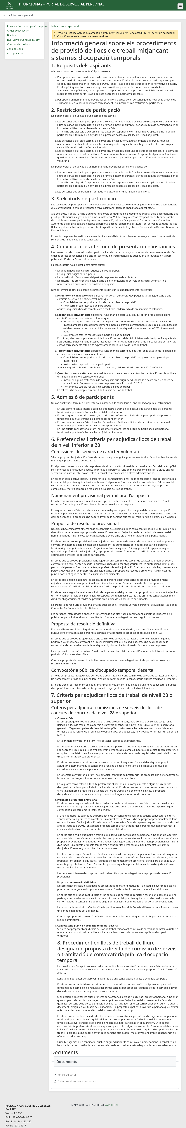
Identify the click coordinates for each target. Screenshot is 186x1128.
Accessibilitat (95, 1105)
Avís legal (111, 1105)
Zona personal (15, 49)
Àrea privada (14, 53)
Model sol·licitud (67, 1075)
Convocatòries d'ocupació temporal (27, 26)
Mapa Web (77, 1105)
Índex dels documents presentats (77, 1081)
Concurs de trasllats (18, 44)
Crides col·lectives (17, 30)
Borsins (11, 35)
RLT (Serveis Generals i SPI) (22, 39)
